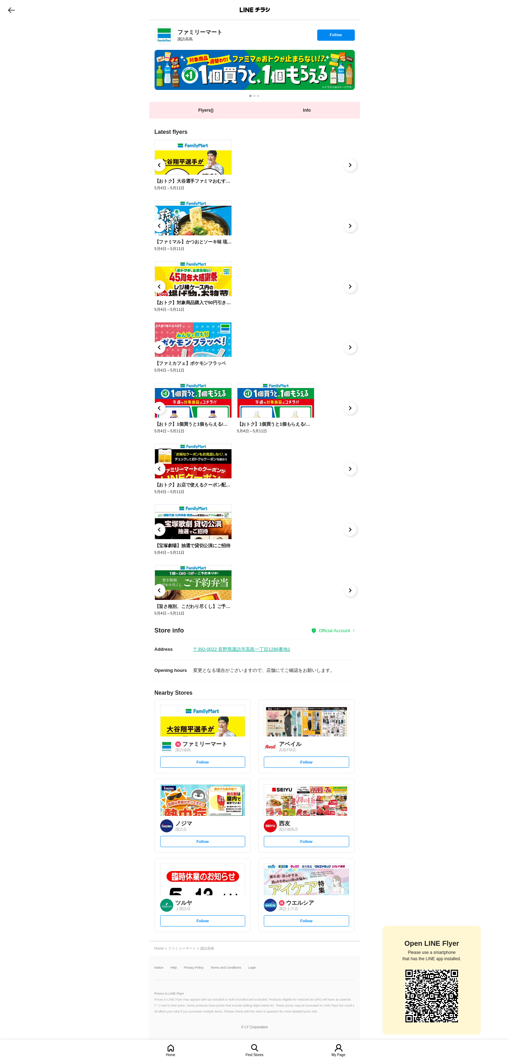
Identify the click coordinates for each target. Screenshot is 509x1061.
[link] (164, 35)
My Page (338, 1055)
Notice (159, 967)
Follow (335, 36)
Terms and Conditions (226, 967)
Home (170, 1055)
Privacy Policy (194, 967)
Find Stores (254, 1055)
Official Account (334, 630)
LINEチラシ (255, 10)
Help (173, 967)
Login (252, 967)
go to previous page (11, 10)
